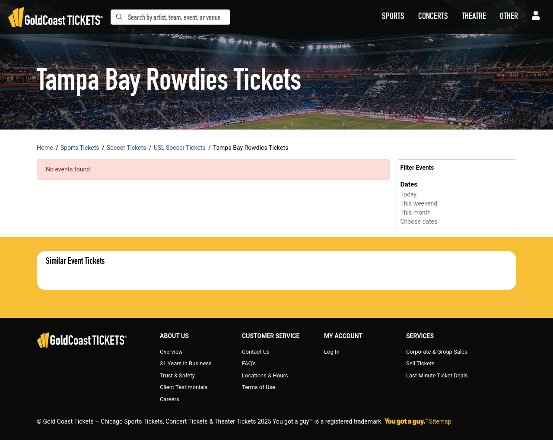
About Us (174, 335)
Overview (171, 351)
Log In (332, 351)
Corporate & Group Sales (436, 351)
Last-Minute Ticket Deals (437, 375)
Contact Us (256, 351)
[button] (393, 17)
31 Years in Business (186, 363)
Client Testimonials (183, 387)
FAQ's (249, 363)
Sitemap (440, 421)
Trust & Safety (177, 375)
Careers (169, 399)
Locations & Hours (265, 375)
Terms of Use (258, 387)
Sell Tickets (420, 363)
